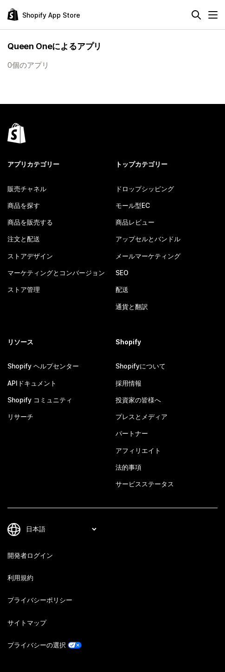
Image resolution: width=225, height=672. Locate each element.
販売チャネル (26, 189)
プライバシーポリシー (39, 600)
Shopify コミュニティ (39, 400)
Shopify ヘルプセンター (43, 366)
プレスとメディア (141, 416)
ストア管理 (23, 289)
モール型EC (133, 205)
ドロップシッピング (145, 189)
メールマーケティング (148, 256)
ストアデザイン (30, 256)
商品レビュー (135, 222)
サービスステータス (145, 484)
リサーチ (20, 416)
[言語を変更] (61, 529)
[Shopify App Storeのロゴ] (43, 14)
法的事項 (128, 467)
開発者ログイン (30, 555)
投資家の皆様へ (138, 400)
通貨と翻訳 (132, 306)
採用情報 (128, 383)
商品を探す (23, 205)
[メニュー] (213, 14)
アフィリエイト (138, 450)
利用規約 (20, 578)
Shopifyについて (141, 366)
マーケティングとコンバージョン (56, 273)
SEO (122, 273)
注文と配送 (23, 239)
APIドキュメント (32, 383)
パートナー (132, 433)
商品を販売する (30, 222)
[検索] (196, 14)
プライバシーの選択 (36, 645)
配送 (122, 289)
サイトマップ (26, 623)
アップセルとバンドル (148, 239)
